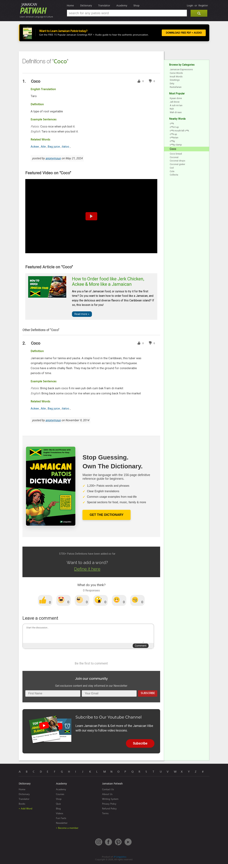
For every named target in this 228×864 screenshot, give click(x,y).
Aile (43, 146)
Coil (172, 167)
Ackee (35, 146)
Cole (172, 171)
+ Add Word (25, 808)
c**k (172, 123)
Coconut (174, 157)
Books (22, 803)
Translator (104, 5)
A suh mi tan (176, 105)
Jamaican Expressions (181, 69)
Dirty (172, 83)
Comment (140, 645)
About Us (107, 794)
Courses (60, 794)
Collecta (174, 174)
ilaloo (66, 146)
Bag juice (54, 146)
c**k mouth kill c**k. (179, 130)
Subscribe (148, 693)
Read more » (81, 314)
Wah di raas (176, 112)
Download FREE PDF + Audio (183, 32)
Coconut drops (177, 160)
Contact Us (108, 789)
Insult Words (176, 76)
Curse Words (176, 73)
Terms (105, 813)
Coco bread (176, 153)
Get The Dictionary (106, 515)
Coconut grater (177, 164)
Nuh (172, 108)
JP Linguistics (119, 856)
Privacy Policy (109, 803)
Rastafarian (176, 87)
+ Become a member (67, 828)
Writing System (110, 799)
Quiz (58, 803)
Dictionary (86, 5)
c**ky (172, 141)
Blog (58, 808)
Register (203, 5)
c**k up (173, 134)
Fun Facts (61, 818)
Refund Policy (109, 808)
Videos (59, 813)
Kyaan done (176, 98)
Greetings (175, 80)
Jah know (175, 101)
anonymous (53, 158)
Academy (121, 5)
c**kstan (174, 137)
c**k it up (174, 127)
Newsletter (62, 823)
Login (190, 5)
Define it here (87, 568)
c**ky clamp (176, 144)
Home (70, 5)
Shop (136, 5)
